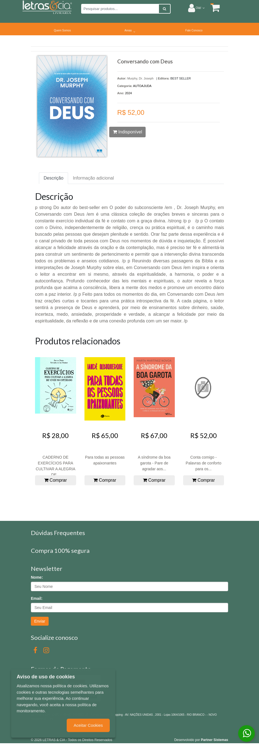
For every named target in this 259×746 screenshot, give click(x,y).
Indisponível (127, 132)
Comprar (55, 480)
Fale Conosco (194, 30)
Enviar (39, 621)
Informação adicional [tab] (93, 178)
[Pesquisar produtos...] (120, 9)
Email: (37, 598)
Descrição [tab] (53, 178)
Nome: (37, 577)
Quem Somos (62, 30)
